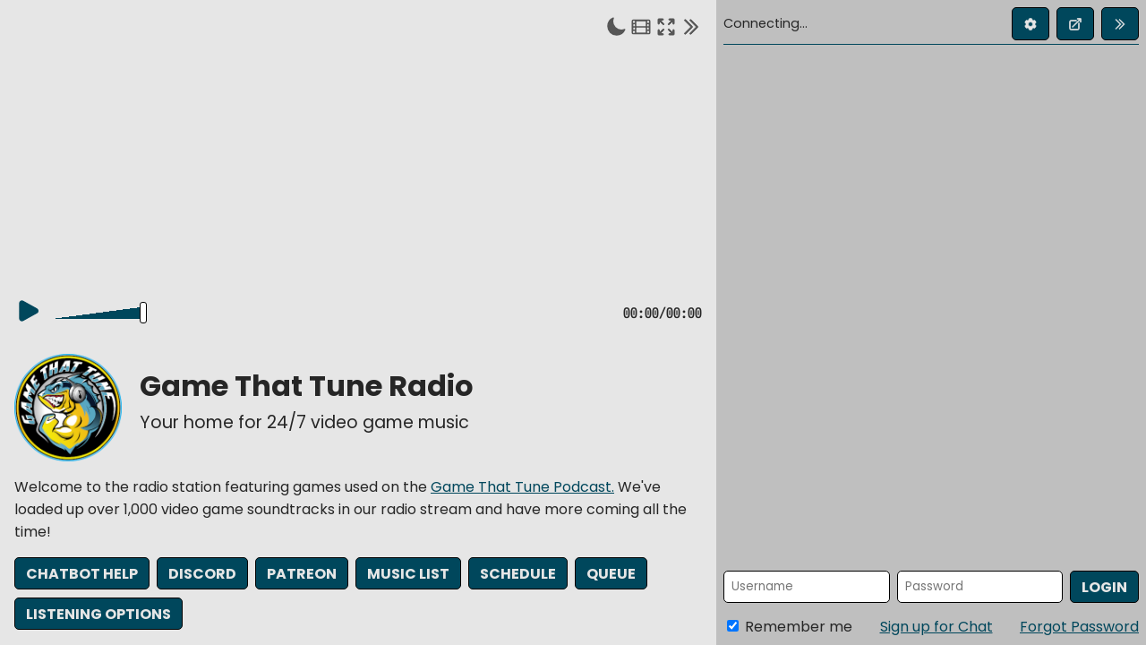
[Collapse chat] (691, 26)
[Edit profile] (1030, 23)
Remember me (789, 626)
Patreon (302, 574)
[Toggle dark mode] (616, 26)
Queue (611, 574)
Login (1104, 587)
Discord (202, 574)
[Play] (28, 311)
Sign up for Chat (936, 626)
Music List (408, 574)
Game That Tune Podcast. (522, 487)
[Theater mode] (641, 26)
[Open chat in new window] (1075, 23)
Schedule (518, 574)
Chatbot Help (82, 574)
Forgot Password (1079, 626)
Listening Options (98, 614)
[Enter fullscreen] (666, 26)
